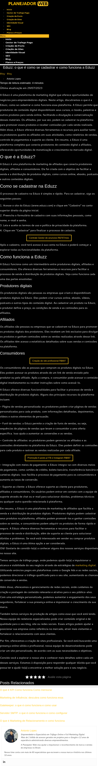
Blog (9, 29)
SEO (8, 26)
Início (9, 10)
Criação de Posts (14, 16)
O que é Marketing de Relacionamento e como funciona (32, 720)
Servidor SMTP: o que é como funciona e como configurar (33, 713)
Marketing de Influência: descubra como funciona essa (31, 697)
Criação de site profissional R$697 (49, 361)
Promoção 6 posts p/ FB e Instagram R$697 (49, 458)
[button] (24, 36)
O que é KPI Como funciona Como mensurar (26, 689)
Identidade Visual (15, 23)
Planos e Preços (14, 33)
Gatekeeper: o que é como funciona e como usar (28, 705)
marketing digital (85, 565)
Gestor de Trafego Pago (18, 13)
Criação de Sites (14, 19)
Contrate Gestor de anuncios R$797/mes (49, 238)
